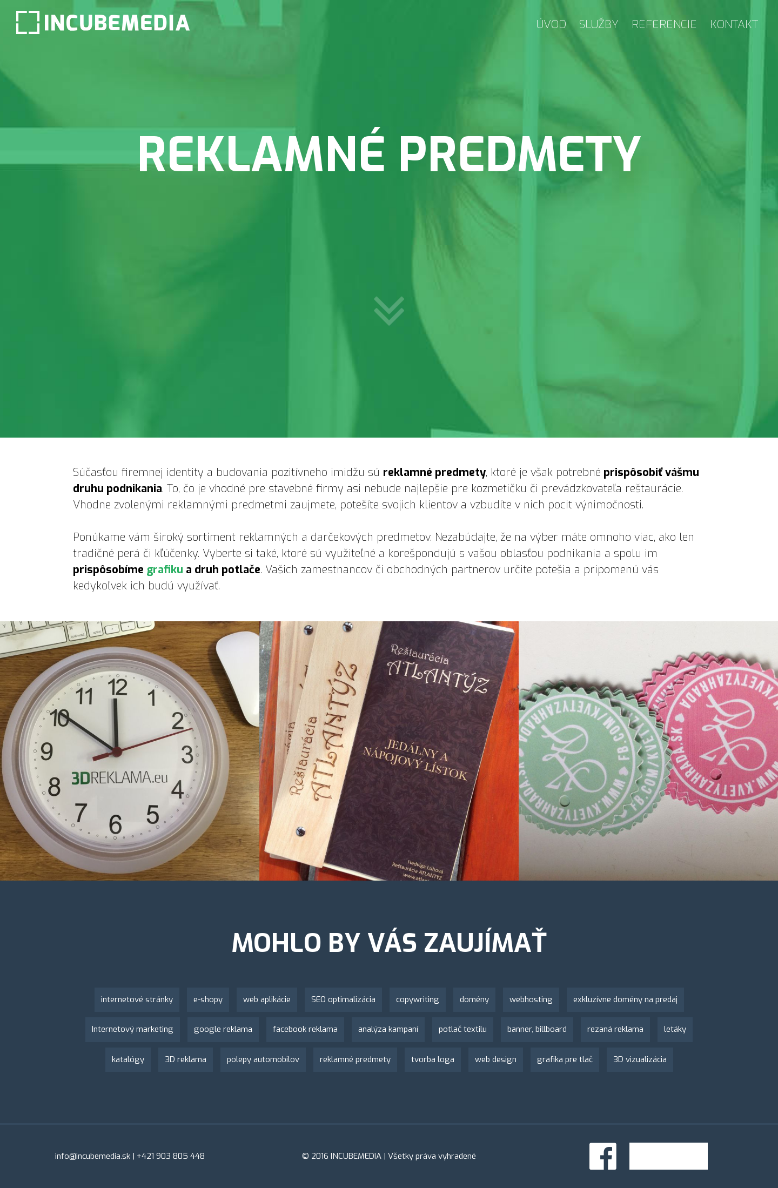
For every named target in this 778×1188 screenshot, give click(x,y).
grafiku (164, 569)
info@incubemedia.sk (92, 1156)
